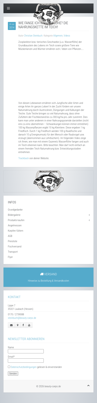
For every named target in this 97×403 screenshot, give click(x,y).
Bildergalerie (14, 215)
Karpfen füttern (15, 230)
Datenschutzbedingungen (24, 367)
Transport (13, 251)
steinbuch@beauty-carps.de (22, 317)
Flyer (10, 257)
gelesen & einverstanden (36, 367)
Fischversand (14, 246)
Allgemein (58, 35)
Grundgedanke (15, 209)
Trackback (23, 158)
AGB (10, 236)
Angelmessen (15, 225)
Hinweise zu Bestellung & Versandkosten (48, 280)
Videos (67, 35)
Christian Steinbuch (33, 35)
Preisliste (12, 241)
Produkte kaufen (16, 220)
